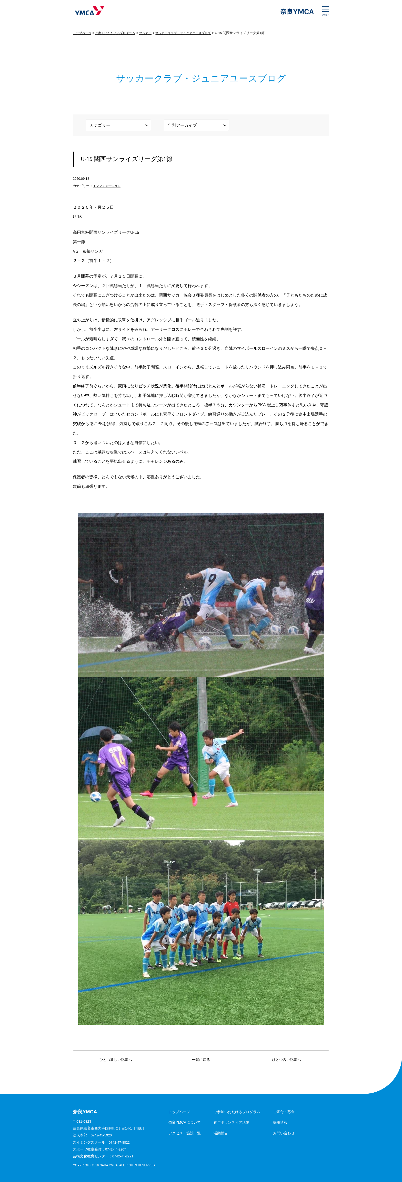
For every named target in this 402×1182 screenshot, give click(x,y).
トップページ (83, 33)
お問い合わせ (284, 1133)
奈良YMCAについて (184, 1122)
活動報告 (221, 1133)
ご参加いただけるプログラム (118, 33)
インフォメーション (108, 186)
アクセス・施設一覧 (184, 1133)
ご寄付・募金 (284, 1112)
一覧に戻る (201, 1060)
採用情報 (280, 1122)
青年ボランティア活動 (231, 1122)
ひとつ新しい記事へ (115, 1060)
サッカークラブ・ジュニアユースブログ (191, 33)
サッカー (150, 33)
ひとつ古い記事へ (286, 1060)
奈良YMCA (89, 11)
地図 (139, 1128)
